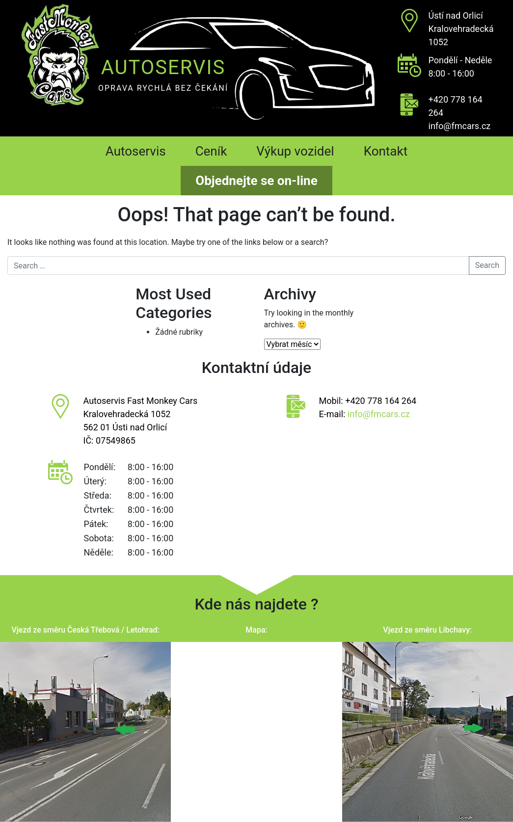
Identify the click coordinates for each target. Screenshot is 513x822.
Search (487, 265)
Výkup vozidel (295, 151)
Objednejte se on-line (256, 180)
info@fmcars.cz (460, 126)
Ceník (211, 151)
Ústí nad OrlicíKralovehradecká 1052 (461, 28)
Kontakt (386, 151)
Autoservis (136, 151)
